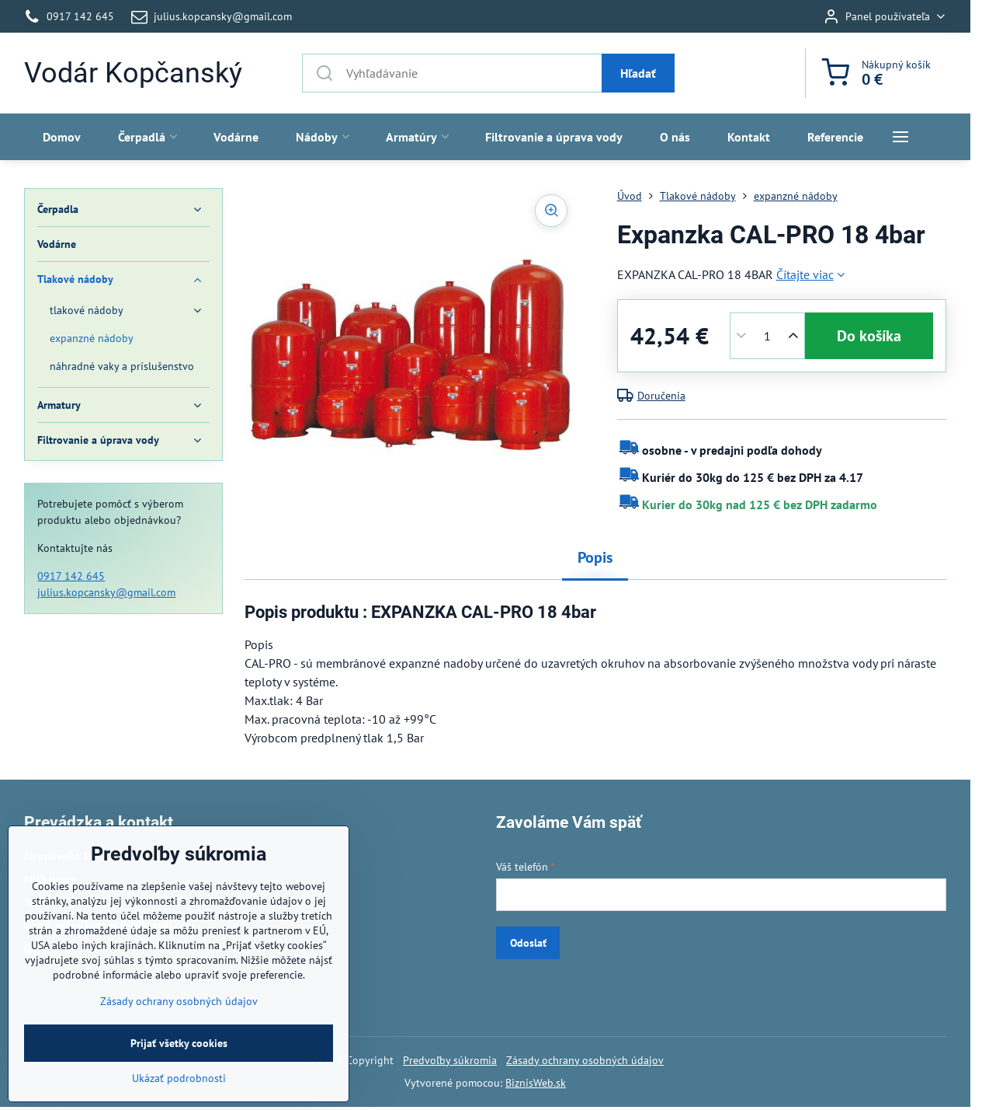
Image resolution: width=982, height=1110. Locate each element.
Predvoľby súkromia (450, 1060)
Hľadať (638, 73)
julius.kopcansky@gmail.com (106, 592)
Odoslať (528, 943)
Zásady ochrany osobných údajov (585, 1060)
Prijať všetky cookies (178, 1091)
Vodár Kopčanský (133, 73)
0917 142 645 (71, 576)
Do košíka (869, 336)
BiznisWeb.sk (535, 1083)
